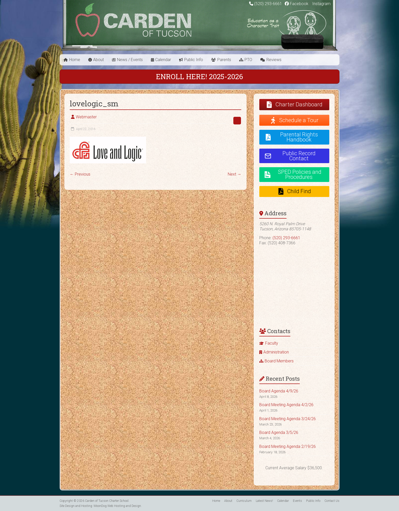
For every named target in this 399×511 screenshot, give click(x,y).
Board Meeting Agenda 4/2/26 (286, 404)
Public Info (193, 59)
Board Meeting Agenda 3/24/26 (287, 418)
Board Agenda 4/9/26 (278, 391)
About (98, 59)
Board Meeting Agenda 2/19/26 (287, 446)
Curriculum (244, 501)
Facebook (296, 3)
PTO (248, 59)
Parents (224, 59)
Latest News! (264, 501)
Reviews (273, 59)
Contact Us (331, 501)
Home (74, 59)
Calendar (163, 59)
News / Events (130, 59)
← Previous (80, 174)
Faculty (271, 343)
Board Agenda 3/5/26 (278, 432)
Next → (234, 174)
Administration (276, 352)
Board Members (279, 361)
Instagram (321, 3)
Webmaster (86, 117)
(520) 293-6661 (268, 3)
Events (297, 501)
